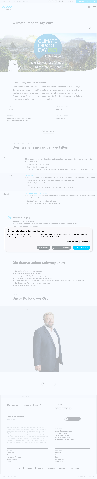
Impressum (85, 242)
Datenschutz (72, 242)
